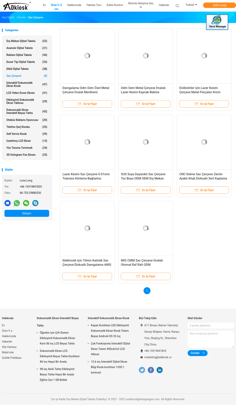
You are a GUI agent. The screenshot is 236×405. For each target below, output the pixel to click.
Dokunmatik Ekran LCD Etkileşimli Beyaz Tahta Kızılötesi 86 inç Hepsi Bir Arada (60, 356)
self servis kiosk (26, 134)
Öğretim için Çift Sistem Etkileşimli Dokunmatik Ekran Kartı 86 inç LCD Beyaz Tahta (57, 338)
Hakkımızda (9, 336)
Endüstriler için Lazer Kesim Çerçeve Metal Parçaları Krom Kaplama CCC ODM (200, 92)
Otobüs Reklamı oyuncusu (26, 120)
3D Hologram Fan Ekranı (26, 155)
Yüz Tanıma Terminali (26, 148)
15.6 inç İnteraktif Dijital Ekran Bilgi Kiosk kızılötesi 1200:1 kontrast (109, 367)
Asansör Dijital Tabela (26, 48)
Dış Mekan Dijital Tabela (26, 41)
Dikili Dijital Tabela (26, 69)
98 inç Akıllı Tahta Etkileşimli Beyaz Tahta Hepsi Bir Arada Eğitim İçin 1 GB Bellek (57, 374)
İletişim (26, 213)
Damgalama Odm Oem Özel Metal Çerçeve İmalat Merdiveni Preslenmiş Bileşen (85, 92)
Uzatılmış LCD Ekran (26, 141)
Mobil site (8, 352)
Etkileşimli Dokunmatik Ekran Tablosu (26, 101)
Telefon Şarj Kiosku (26, 127)
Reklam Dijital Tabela (26, 55)
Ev (3, 325)
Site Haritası (9, 347)
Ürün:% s (7, 330)
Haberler (7, 341)
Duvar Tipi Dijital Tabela (26, 62)
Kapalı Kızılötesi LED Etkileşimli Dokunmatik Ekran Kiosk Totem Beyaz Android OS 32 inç (110, 331)
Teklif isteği (219, 5)
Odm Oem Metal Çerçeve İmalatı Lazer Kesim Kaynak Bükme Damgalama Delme (143, 92)
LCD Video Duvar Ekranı (26, 93)
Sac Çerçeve (26, 76)
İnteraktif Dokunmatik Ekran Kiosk (26, 84)
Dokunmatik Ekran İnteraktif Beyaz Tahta (26, 111)
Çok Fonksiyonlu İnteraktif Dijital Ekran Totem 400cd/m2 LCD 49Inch (110, 349)
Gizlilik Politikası (11, 357)
